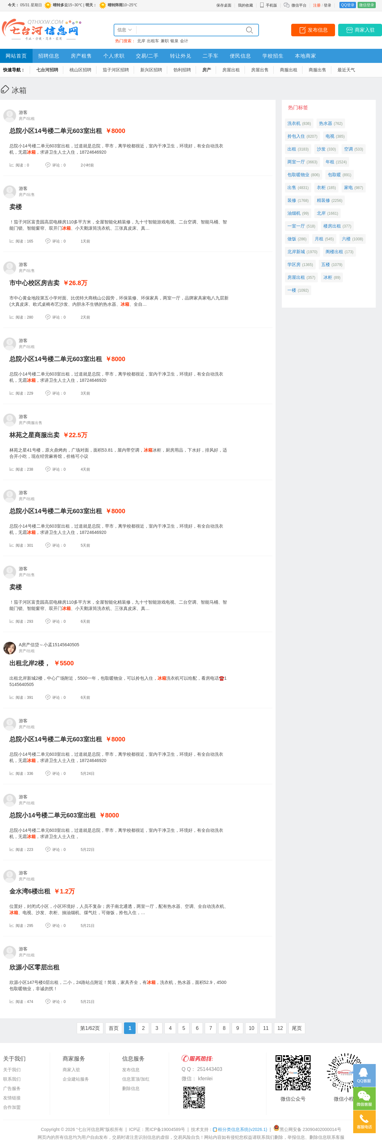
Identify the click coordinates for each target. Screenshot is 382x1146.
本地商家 (305, 56)
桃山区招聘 (80, 69)
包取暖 (334, 174)
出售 (291, 187)
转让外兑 (180, 56)
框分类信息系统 (240, 1129)
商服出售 (317, 69)
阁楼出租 (334, 251)
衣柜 (321, 187)
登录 (327, 5)
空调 (348, 148)
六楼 (346, 238)
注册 (317, 5)
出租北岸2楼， (29, 663)
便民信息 (240, 56)
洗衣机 (294, 123)
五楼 (325, 264)
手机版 (268, 5)
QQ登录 (347, 5)
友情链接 (12, 1097)
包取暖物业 (298, 174)
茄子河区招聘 (116, 69)
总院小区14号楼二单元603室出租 (55, 130)
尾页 (297, 1028)
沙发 (321, 148)
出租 (291, 148)
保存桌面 (223, 5)
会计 (184, 40)
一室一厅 (296, 225)
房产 (206, 69)
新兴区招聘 (151, 69)
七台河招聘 (47, 69)
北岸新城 (296, 251)
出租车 (153, 40)
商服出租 (288, 69)
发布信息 (318, 30)
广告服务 (12, 1088)
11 (266, 1028)
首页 (114, 1028)
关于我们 (12, 1069)
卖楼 (15, 206)
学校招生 (273, 56)
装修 (291, 200)
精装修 (323, 200)
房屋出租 (231, 69)
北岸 (141, 40)
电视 (330, 136)
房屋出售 (260, 69)
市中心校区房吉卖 (34, 282)
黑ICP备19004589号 (165, 1129)
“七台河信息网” (91, 1129)
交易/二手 (147, 56)
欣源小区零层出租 (34, 967)
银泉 (174, 40)
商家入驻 (365, 30)
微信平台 (299, 5)
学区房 (294, 264)
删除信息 (131, 1088)
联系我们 (12, 1079)
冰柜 (327, 277)
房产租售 (81, 56)
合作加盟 (12, 1107)
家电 (348, 187)
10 (251, 1028)
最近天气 (346, 69)
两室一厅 (296, 161)
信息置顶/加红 (136, 1079)
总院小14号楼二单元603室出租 (52, 815)
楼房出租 (332, 225)
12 (280, 1028)
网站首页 (16, 56)
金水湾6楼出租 (29, 891)
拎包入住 (296, 136)
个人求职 (114, 56)
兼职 (165, 40)
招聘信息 (48, 56)
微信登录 (366, 5)
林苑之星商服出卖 (34, 435)
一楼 (291, 290)
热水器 (325, 123)
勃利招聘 (182, 69)
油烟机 (294, 213)
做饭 (291, 238)
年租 (330, 161)
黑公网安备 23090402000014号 (307, 1129)
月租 (319, 238)
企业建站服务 (76, 1079)
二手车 (211, 56)
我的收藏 (245, 5)
